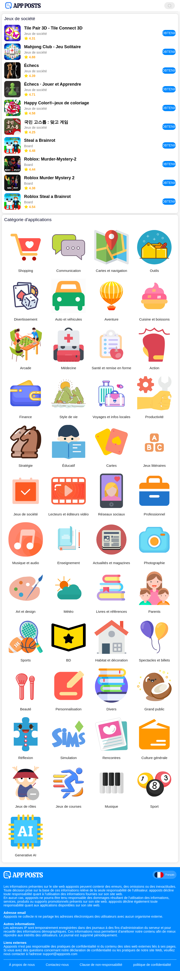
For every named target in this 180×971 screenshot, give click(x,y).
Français (164, 875)
